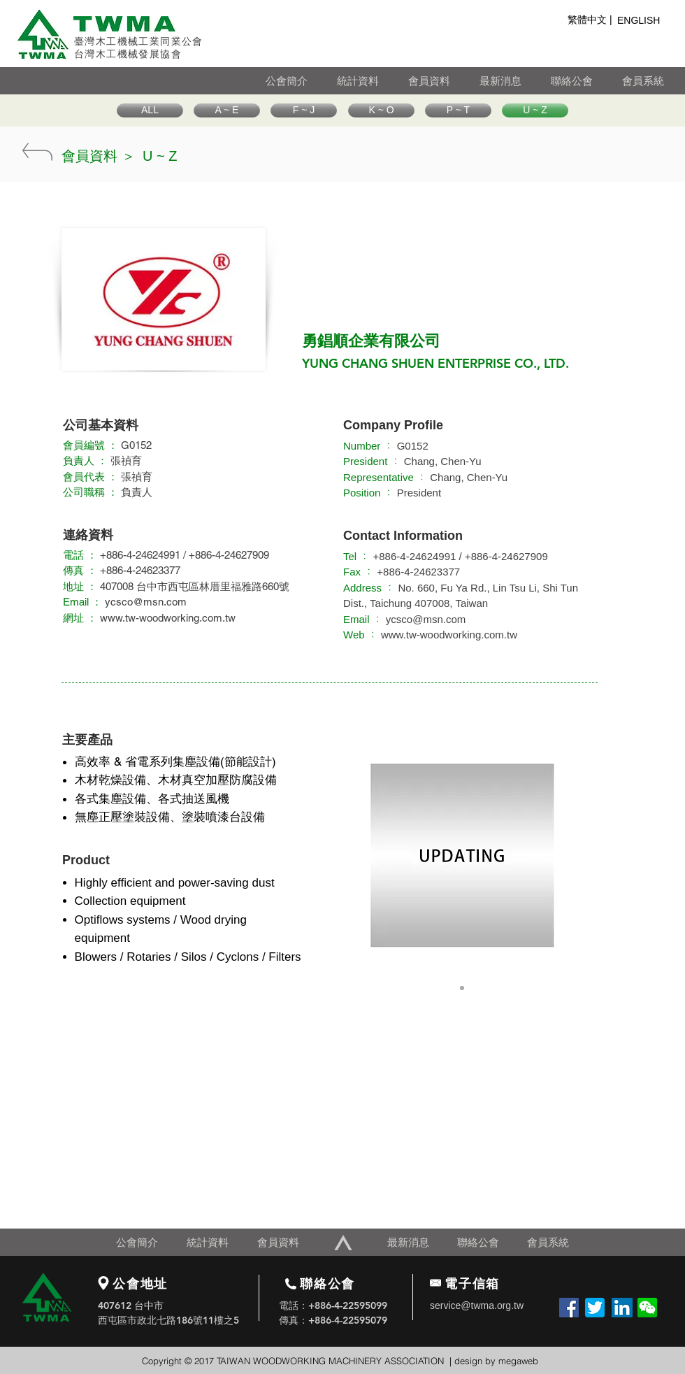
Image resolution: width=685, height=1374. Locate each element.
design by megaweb (496, 1360)
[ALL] (150, 110)
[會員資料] (443, 80)
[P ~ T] (458, 110)
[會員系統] (653, 80)
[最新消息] (514, 80)
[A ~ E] (227, 110)
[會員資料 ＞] (99, 155)
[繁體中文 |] (590, 20)
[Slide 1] (462, 988)
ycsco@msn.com (146, 602)
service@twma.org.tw (477, 1305)
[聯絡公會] (586, 80)
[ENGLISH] (642, 21)
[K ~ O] (381, 110)
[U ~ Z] (535, 110)
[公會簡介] (301, 80)
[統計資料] (372, 80)
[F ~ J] (304, 110)
